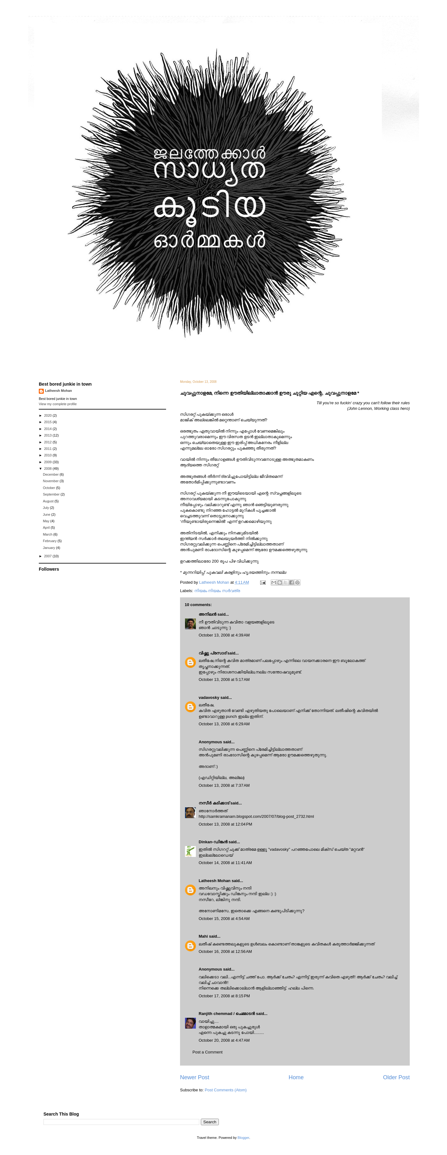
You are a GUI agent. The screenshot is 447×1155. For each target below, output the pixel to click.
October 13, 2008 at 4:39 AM (224, 635)
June (47, 514)
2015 (48, 422)
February (50, 541)
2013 (48, 435)
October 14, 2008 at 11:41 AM (225, 862)
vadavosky (209, 697)
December (51, 474)
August (48, 501)
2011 (48, 449)
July (46, 508)
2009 (48, 462)
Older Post (396, 1077)
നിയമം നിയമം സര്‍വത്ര (217, 590)
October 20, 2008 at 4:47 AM (224, 1040)
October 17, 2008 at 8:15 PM (224, 996)
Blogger (243, 1137)
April (47, 527)
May (46, 521)
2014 (48, 429)
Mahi (203, 936)
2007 (48, 556)
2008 (48, 468)
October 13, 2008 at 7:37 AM (224, 785)
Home (296, 1077)
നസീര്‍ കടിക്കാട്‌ (214, 803)
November (51, 481)
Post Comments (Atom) (226, 1090)
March (48, 534)
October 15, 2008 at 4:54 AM (224, 918)
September (52, 494)
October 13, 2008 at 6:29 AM (224, 724)
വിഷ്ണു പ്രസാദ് (212, 653)
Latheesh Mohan (215, 880)
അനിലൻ (207, 614)
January (49, 548)
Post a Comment (207, 1052)
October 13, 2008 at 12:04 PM (225, 824)
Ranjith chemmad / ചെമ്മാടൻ (227, 1013)
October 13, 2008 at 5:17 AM (224, 679)
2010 (48, 455)
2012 (48, 442)
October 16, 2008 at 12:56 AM (225, 951)
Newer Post (194, 1077)
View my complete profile (58, 404)
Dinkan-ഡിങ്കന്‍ (213, 842)
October (49, 488)
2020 (48, 415)
